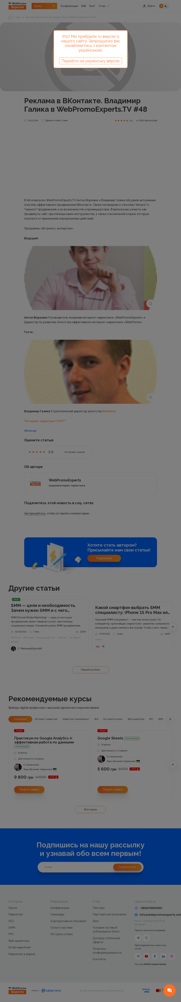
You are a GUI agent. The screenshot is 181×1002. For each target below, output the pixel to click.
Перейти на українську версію (91, 61)
